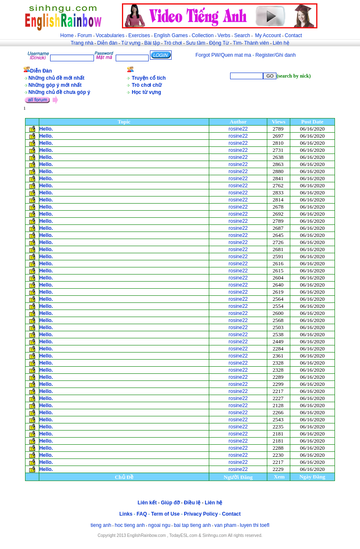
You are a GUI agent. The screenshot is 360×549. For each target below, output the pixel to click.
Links (125, 514)
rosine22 (238, 129)
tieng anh (101, 525)
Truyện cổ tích (149, 78)
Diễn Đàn (41, 71)
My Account (268, 35)
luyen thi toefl (254, 525)
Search (242, 35)
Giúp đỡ (170, 503)
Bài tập (152, 43)
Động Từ (219, 43)
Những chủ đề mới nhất (56, 78)
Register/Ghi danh (275, 55)
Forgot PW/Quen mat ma (223, 55)
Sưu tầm (195, 43)
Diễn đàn (107, 43)
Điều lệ (192, 503)
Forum (84, 35)
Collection (203, 35)
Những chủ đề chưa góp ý (59, 92)
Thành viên (256, 43)
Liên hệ (281, 43)
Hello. (46, 129)
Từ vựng (130, 43)
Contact (293, 35)
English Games (171, 35)
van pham (225, 525)
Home (67, 35)
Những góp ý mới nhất (54, 85)
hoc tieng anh (130, 525)
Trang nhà (82, 43)
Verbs (224, 35)
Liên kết (147, 503)
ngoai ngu (159, 525)
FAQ (142, 514)
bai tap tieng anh (192, 525)
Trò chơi (173, 43)
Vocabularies (110, 35)
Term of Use (165, 514)
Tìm (237, 43)
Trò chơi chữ (147, 85)
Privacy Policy (201, 514)
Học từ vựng (146, 92)
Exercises (139, 35)
